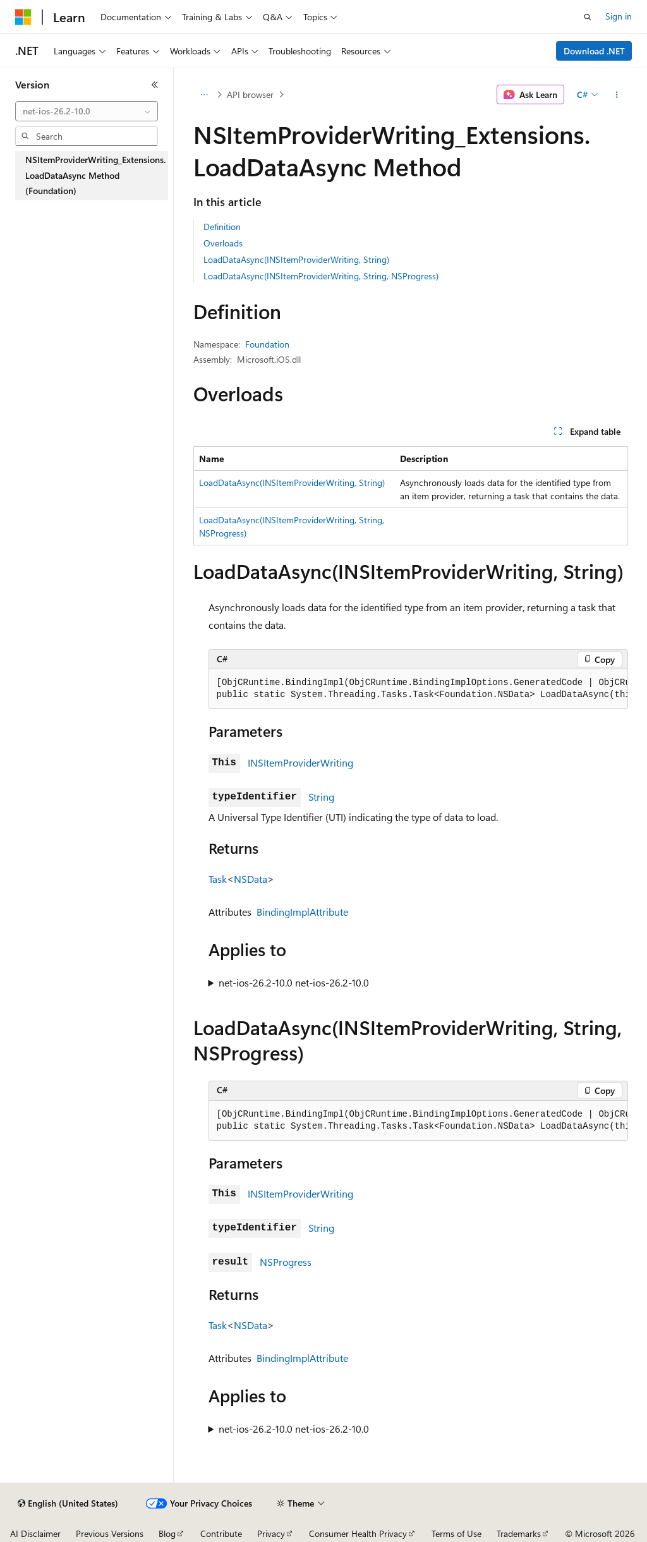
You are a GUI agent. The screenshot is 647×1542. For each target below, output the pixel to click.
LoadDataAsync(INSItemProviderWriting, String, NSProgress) (320, 276)
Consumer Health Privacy (358, 1533)
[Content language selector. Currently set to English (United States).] (68, 1503)
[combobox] (86, 111)
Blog (167, 1533)
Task (218, 878)
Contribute (221, 1533)
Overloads (223, 243)
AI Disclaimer (35, 1533)
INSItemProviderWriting (300, 762)
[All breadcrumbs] (204, 95)
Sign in (618, 16)
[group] (418, 689)
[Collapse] (155, 84)
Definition (222, 227)
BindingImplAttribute (302, 911)
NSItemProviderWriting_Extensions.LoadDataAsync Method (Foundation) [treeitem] (95, 175)
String (321, 796)
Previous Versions (109, 1533)
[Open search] (587, 17)
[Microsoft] (23, 17)
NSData (250, 878)
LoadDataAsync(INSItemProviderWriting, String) (296, 259)
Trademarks (519, 1533)
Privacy (271, 1533)
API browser (250, 94)
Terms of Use (456, 1533)
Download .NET (594, 51)
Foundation (267, 344)
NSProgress (285, 1261)
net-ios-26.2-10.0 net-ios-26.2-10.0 (294, 982)
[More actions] (616, 95)
